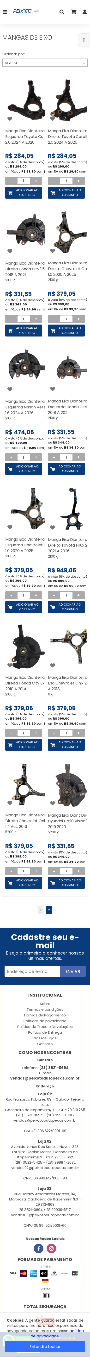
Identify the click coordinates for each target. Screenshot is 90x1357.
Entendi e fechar (45, 1346)
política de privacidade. (57, 1333)
